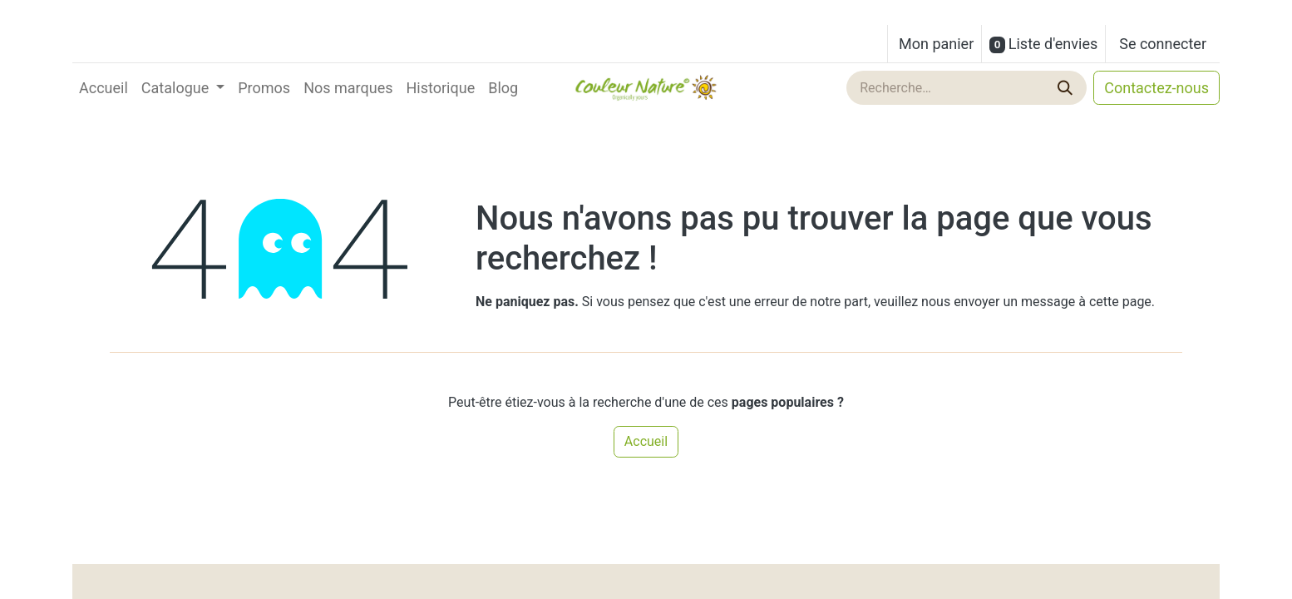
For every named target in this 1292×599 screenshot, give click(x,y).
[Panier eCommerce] (934, 43)
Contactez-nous (1156, 88)
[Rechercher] (1067, 88)
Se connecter (1162, 43)
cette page (1120, 301)
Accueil (646, 441)
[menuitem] (103, 88)
